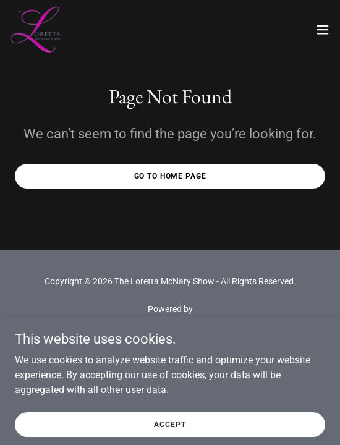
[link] (36, 29)
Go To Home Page (170, 176)
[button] (322, 29)
